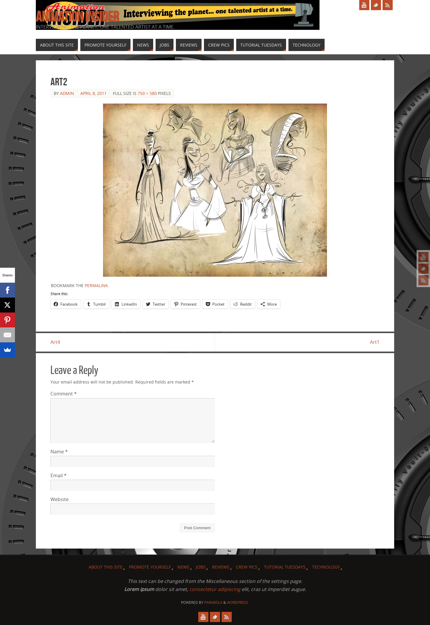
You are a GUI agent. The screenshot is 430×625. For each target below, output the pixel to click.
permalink (96, 285)
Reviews (220, 567)
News (183, 567)
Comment (63, 393)
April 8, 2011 (93, 93)
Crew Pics (246, 567)
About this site (105, 567)
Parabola (213, 602)
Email (58, 475)
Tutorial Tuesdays (284, 567)
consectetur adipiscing (214, 589)
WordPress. (238, 602)
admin (67, 93)
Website (59, 499)
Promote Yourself (150, 567)
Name (59, 451)
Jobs (200, 567)
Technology (326, 567)
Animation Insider (77, 16)
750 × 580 (147, 93)
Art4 (55, 342)
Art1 (375, 342)
